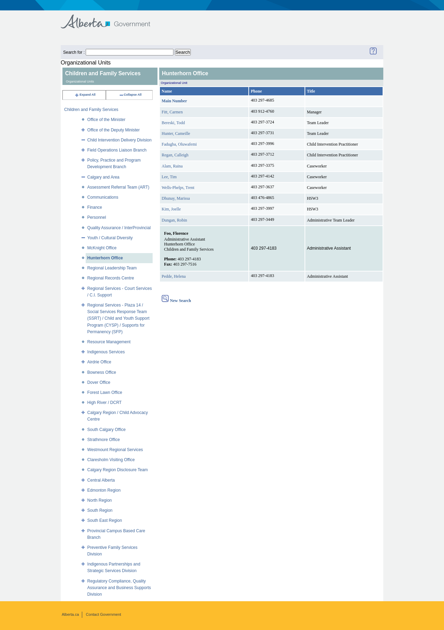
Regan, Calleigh (175, 155)
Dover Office (98, 382)
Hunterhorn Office (105, 258)
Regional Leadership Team (112, 268)
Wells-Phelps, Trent (178, 187)
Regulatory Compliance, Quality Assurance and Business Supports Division (119, 588)
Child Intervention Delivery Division (119, 140)
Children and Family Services (91, 109)
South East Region (104, 520)
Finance (94, 207)
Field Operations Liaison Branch (117, 150)
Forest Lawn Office (104, 392)
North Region (99, 500)
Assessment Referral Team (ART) (118, 187)
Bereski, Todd (173, 122)
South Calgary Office (106, 429)
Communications (102, 197)
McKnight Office (102, 247)
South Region (100, 510)
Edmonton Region (104, 490)
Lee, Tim (169, 176)
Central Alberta (101, 480)
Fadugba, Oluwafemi (179, 144)
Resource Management (109, 341)
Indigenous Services (106, 351)
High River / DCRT (104, 402)
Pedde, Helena (174, 276)
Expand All (85, 94)
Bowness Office (101, 372)
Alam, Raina (172, 166)
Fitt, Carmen (172, 112)
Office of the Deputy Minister (113, 130)
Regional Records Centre (110, 278)
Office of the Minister (106, 119)
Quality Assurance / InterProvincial (119, 227)
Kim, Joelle (171, 209)
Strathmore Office (103, 439)
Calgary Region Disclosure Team (117, 469)
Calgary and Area (103, 177)
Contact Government (103, 614)
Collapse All (130, 94)
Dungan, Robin (174, 220)
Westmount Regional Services (115, 449)
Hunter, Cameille (176, 133)
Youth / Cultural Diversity (110, 237)
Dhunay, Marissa (176, 198)
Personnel (96, 217)
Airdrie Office (99, 362)
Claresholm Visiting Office (111, 459)
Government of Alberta (111, 18)
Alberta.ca (70, 614)
